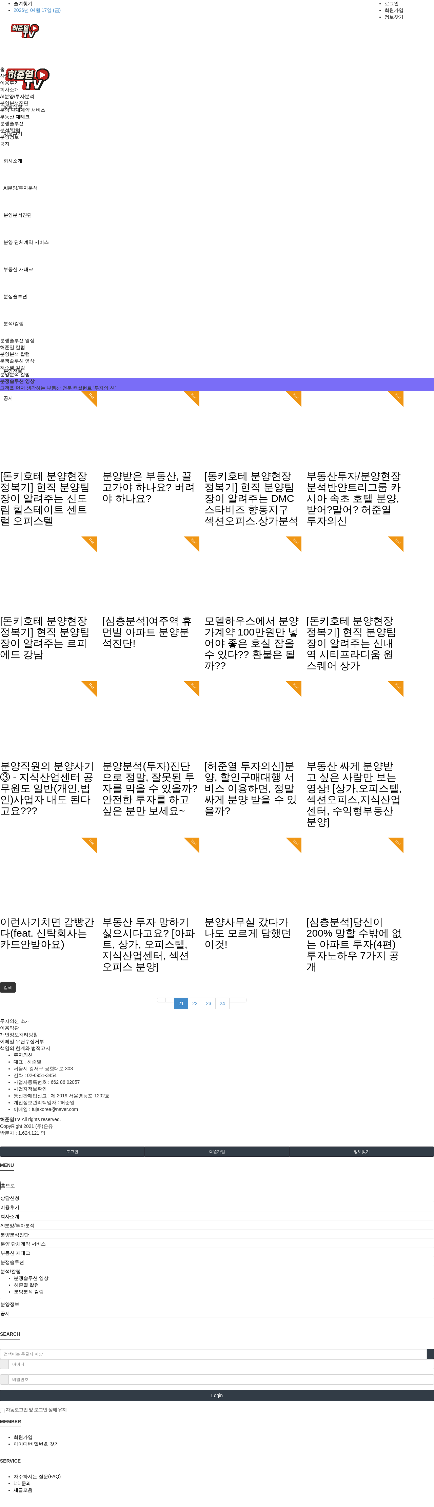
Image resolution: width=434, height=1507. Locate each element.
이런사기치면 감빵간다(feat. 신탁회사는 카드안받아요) (47, 933)
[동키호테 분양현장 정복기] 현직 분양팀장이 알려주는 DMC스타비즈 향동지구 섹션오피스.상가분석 (251, 498)
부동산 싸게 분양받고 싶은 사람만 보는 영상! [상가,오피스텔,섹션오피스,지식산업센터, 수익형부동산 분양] (354, 793)
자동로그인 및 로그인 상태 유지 (33, 1410)
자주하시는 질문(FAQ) (37, 1476)
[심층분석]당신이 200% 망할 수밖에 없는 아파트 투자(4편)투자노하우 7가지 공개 (354, 944)
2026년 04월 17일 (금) (37, 10)
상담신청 (9, 76)
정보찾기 (393, 17)
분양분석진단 (17, 215)
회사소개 (12, 160)
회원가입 (393, 10)
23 (209, 1003)
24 (222, 1003)
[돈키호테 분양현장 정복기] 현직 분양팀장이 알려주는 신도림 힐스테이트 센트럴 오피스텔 (45, 498)
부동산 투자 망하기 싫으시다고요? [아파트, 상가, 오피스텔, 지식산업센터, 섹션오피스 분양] (148, 944)
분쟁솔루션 (15, 296)
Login (217, 1395)
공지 (4, 143)
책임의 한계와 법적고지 (25, 1048)
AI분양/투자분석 (20, 188)
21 (181, 1003)
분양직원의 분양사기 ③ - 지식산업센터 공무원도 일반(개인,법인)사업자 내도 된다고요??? (47, 788)
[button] (8, 987)
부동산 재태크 (18, 269)
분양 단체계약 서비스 (26, 242)
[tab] (217, 1198)
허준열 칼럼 (12, 347)
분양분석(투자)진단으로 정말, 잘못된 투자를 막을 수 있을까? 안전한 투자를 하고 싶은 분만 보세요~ (150, 788)
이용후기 (9, 82)
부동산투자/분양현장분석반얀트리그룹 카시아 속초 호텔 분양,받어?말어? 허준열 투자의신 (354, 498)
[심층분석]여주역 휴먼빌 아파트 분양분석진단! (147, 632)
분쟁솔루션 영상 (17, 340)
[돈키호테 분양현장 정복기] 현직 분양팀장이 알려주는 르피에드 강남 (45, 637)
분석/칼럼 (13, 323)
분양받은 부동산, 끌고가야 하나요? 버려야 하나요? (148, 487)
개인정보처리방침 (19, 1034)
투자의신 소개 (15, 1021)
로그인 (391, 3)
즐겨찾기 (23, 3)
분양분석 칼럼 (15, 354)
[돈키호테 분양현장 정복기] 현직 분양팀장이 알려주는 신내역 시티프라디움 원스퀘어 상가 (351, 643)
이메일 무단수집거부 (22, 1041)
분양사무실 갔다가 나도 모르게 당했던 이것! (248, 933)
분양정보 (9, 137)
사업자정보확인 (30, 1089)
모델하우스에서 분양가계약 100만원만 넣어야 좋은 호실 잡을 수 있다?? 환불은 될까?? (251, 643)
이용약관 (9, 1028)
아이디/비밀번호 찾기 (36, 1444)
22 (195, 1003)
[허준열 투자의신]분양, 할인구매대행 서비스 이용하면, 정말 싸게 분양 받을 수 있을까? (250, 788)
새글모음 (23, 1490)
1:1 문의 (22, 1483)
